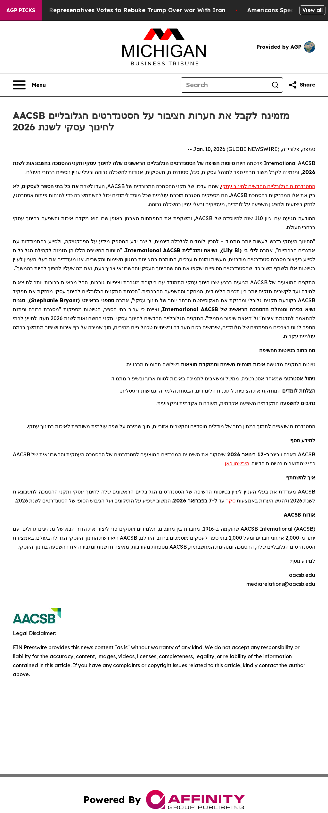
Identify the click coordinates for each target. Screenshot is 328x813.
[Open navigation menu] (29, 85)
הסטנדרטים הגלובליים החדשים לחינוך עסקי (268, 186)
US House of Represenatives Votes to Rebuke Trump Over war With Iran (125, 10)
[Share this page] (301, 85)
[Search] (224, 85)
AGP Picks (20, 10)
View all (312, 10)
